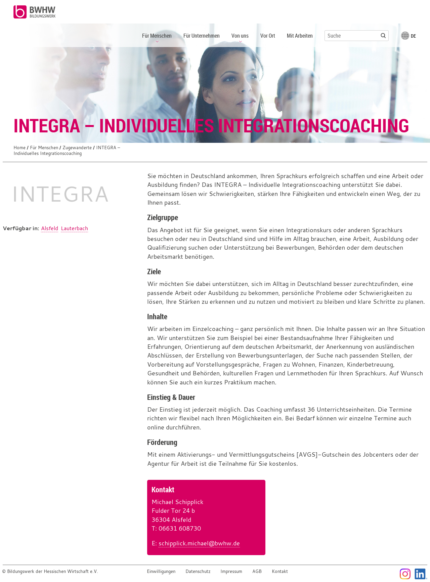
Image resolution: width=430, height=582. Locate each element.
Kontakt (280, 571)
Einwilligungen (161, 571)
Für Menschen (44, 148)
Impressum (231, 571)
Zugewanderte (77, 148)
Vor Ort (267, 35)
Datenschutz (198, 571)
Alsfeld (49, 228)
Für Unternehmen (201, 35)
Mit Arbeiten (300, 35)
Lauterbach (74, 228)
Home (19, 148)
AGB (257, 571)
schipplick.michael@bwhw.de (199, 543)
